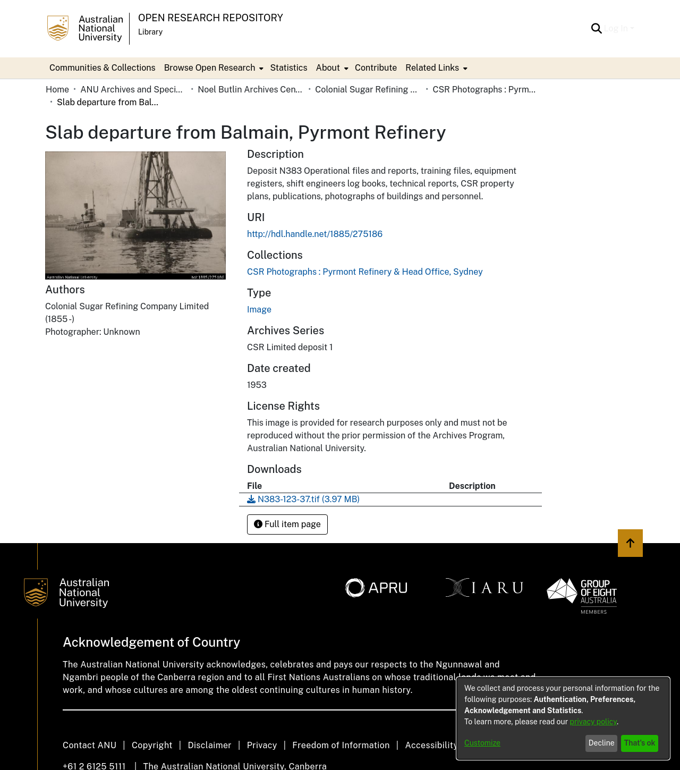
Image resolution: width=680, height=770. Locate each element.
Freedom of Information (340, 745)
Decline (602, 743)
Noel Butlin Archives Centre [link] (251, 89)
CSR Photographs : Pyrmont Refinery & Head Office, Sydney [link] (485, 89)
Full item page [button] (287, 524)
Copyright (152, 745)
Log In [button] (617, 28)
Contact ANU (89, 745)
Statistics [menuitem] (288, 68)
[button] (597, 28)
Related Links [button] (432, 68)
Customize (482, 743)
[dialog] (563, 718)
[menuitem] (213, 68)
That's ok (640, 743)
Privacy (262, 745)
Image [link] (259, 309)
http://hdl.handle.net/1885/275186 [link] (314, 234)
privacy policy (593, 721)
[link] (365, 272)
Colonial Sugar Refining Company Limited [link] (368, 89)
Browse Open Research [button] (210, 68)
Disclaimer (210, 745)
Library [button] (150, 32)
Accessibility (431, 745)
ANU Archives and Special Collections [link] (133, 89)
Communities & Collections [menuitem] (102, 68)
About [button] (328, 68)
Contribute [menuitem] (376, 68)
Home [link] (57, 89)
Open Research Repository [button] (210, 17)
